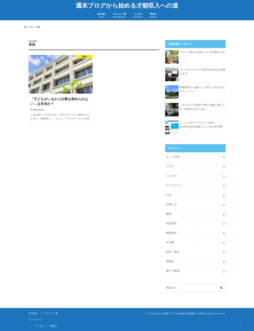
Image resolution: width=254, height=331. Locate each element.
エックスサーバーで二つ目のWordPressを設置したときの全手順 (201, 124)
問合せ (153, 15)
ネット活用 (172, 156)
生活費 (170, 242)
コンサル (138, 15)
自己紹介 (101, 15)
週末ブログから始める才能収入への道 (127, 5)
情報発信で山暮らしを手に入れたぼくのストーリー (202, 89)
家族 (168, 213)
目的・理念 (172, 251)
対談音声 (171, 223)
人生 (168, 194)
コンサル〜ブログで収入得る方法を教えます (202, 71)
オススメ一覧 (119, 15)
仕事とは (171, 204)
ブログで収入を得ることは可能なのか (202, 52)
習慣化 (170, 261)
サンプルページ (35, 319)
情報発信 (171, 233)
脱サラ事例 (172, 270)
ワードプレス (174, 185)
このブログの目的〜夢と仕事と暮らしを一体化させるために (202, 106)
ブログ (170, 166)
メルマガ (171, 175)
